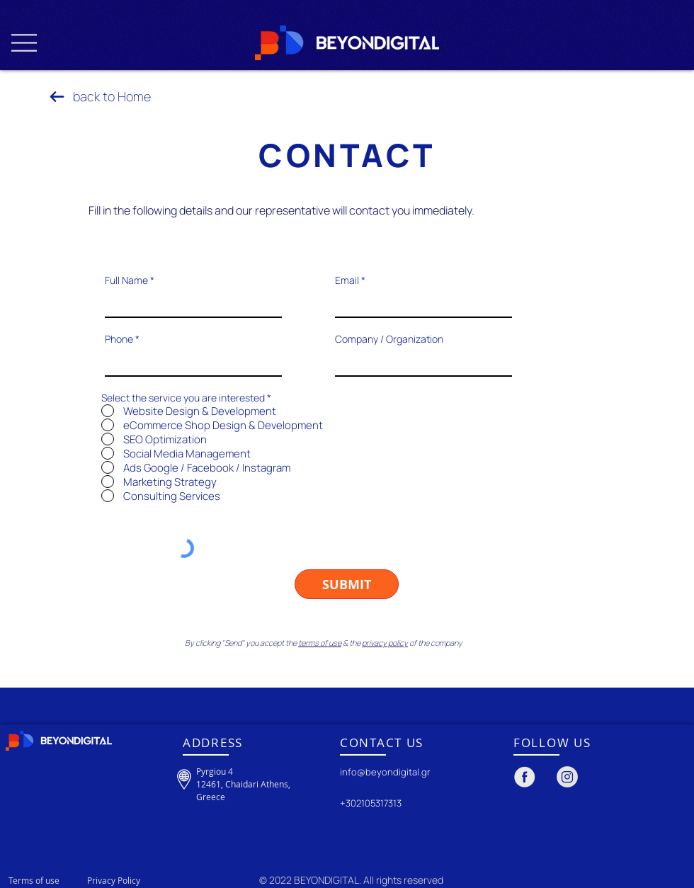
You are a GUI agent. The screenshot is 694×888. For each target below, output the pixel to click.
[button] (24, 43)
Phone (119, 339)
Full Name (126, 280)
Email (347, 280)
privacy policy (385, 642)
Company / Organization (389, 339)
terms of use (319, 642)
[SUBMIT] (347, 584)
